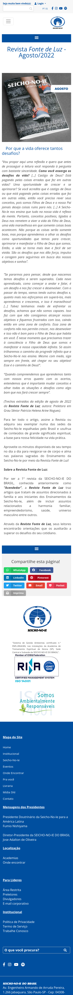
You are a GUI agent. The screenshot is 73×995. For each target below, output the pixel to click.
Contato (8, 798)
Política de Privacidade (19, 922)
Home (7, 747)
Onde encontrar (14, 862)
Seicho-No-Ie (11, 760)
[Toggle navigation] (8, 21)
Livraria (8, 786)
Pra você (8, 779)
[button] (36, 37)
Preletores (10, 894)
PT (43, 8)
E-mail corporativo (16, 903)
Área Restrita (12, 890)
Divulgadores (12, 899)
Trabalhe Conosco (15, 931)
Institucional (11, 754)
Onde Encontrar (13, 773)
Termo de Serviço (15, 926)
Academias (10, 858)
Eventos (8, 766)
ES (47, 8)
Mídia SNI (9, 792)
